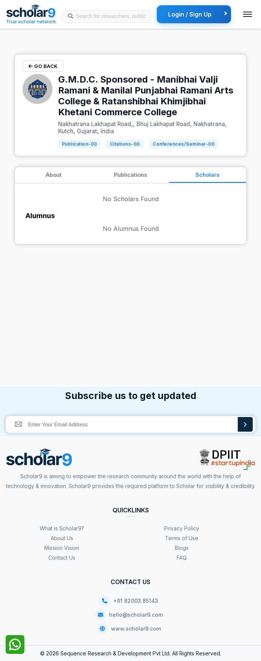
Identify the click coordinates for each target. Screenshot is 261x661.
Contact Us (61, 557)
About (54, 175)
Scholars (207, 175)
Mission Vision (61, 548)
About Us (62, 538)
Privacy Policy (181, 528)
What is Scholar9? (62, 528)
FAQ (182, 557)
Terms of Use (181, 538)
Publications (130, 175)
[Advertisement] (130, 302)
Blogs (182, 548)
